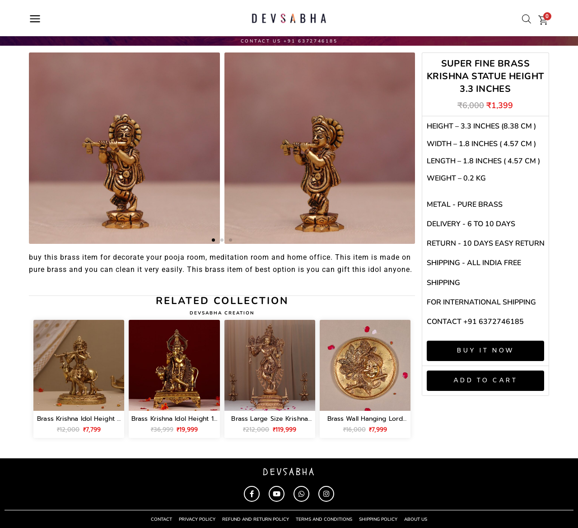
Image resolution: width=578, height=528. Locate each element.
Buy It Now (485, 350)
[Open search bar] (526, 19)
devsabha (289, 471)
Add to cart (485, 380)
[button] (213, 240)
